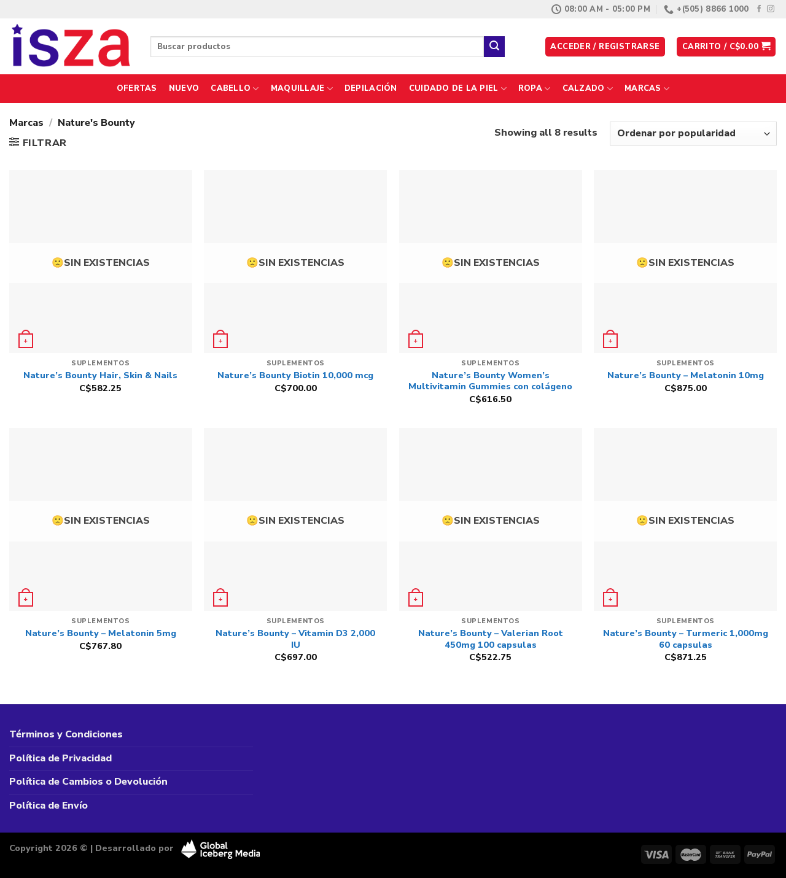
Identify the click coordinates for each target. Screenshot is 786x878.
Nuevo (184, 88)
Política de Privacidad (60, 758)
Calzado (587, 89)
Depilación (370, 88)
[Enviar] (494, 46)
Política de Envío (48, 805)
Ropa (534, 89)
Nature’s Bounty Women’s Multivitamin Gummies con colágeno (490, 381)
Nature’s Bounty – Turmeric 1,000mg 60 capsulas (685, 638)
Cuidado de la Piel (458, 89)
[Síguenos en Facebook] (759, 9)
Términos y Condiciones (66, 734)
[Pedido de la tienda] (693, 134)
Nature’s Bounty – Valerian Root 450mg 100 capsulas (490, 638)
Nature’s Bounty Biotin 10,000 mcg (295, 375)
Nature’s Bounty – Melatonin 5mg (100, 633)
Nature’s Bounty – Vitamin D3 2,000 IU (295, 638)
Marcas (647, 89)
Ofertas (137, 88)
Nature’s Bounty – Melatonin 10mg (685, 375)
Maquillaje (302, 89)
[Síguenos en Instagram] (770, 9)
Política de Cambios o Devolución (88, 781)
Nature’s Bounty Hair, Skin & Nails (100, 375)
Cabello (235, 89)
